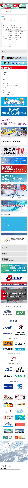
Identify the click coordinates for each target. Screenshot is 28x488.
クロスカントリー (6, 74)
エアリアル (5, 81)
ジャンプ (4, 70)
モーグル (4, 79)
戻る (4, 51)
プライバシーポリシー (11, 443)
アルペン (4, 76)
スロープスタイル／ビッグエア (9, 94)
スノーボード (5, 227)
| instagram (21, 234)
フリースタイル (6, 225)
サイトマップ (18, 443)
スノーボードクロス (7, 92)
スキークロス (5, 83)
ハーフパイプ (5, 88)
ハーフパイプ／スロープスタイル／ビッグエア (11, 85)
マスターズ (5, 228)
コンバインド (5, 72)
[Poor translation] (4, 468)
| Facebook (7, 234)
